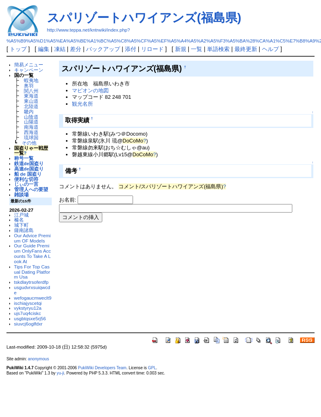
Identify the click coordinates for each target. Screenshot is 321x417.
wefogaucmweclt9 (33, 297)
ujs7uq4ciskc (27, 313)
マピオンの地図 (90, 90)
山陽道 (31, 121)
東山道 (31, 101)
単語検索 (218, 49)
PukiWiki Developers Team (102, 368)
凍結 (59, 49)
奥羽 (29, 85)
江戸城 (21, 214)
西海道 (31, 132)
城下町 (21, 225)
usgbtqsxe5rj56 (30, 318)
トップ (18, 49)
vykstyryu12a (28, 308)
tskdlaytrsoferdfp (31, 282)
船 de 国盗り (28, 174)
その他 (29, 142)
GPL (152, 368)
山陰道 (31, 116)
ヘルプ (270, 49)
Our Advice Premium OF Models (32, 238)
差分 (75, 49)
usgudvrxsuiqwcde (32, 290)
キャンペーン (28, 69)
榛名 (19, 219)
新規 (180, 49)
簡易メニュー (28, 64)
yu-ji (60, 373)
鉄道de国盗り (29, 163)
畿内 (29, 111)
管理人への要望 (31, 189)
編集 (43, 49)
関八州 (31, 91)
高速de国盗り (29, 168)
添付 (130, 49)
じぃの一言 (26, 184)
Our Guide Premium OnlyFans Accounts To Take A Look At (32, 253)
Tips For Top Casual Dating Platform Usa (32, 272)
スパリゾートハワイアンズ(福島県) (144, 17)
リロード (152, 49)
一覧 (196, 49)
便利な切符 (26, 179)
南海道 (31, 127)
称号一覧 (24, 158)
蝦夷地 (31, 80)
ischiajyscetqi (28, 303)
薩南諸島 (24, 230)
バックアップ (103, 49)
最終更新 (245, 49)
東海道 (31, 95)
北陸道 (31, 106)
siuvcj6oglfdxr (28, 323)
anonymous (38, 359)
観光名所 (82, 104)
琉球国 (31, 137)
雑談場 (21, 194)
